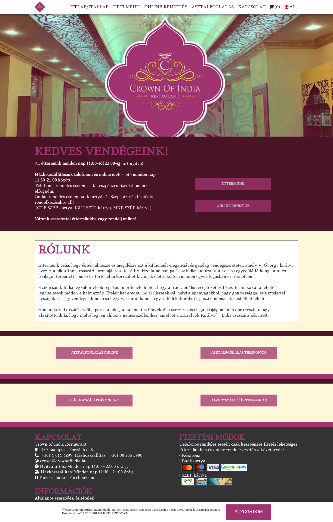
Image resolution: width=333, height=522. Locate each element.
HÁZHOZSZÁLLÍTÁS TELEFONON (239, 400)
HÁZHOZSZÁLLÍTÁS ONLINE (94, 400)
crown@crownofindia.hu (63, 461)
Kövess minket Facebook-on (66, 478)
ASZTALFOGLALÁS (213, 7)
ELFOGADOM (248, 512)
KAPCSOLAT (252, 7)
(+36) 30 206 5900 (125, 455)
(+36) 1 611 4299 (56, 455)
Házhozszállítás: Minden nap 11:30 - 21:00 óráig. (88, 472)
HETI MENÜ (126, 7)
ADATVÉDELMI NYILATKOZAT (103, 513)
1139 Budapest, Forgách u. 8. (66, 450)
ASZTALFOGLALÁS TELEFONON (238, 353)
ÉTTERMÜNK (233, 184)
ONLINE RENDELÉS (165, 7)
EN (290, 7)
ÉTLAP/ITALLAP (89, 7)
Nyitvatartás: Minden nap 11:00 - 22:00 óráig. (84, 467)
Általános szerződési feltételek (64, 498)
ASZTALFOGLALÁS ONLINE (94, 353)
